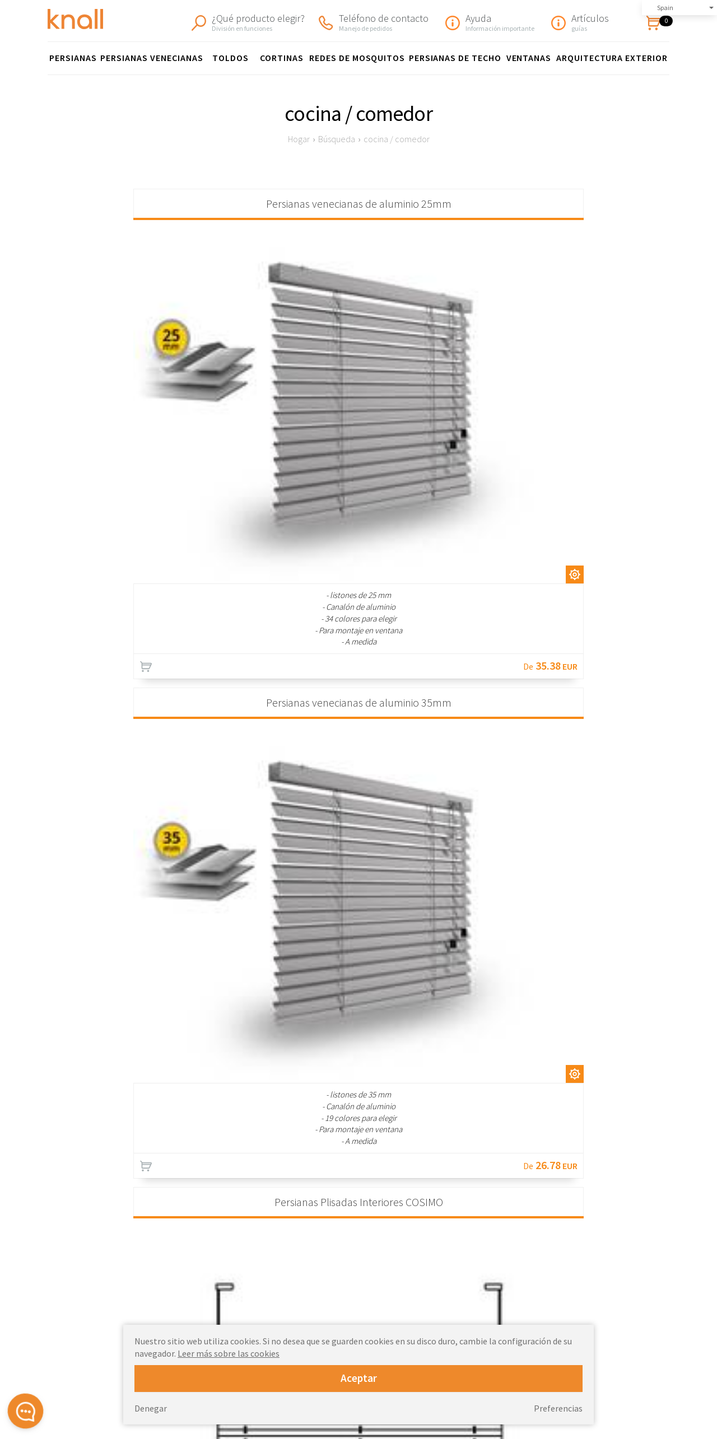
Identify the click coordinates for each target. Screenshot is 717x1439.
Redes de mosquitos (357, 57)
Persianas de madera (373, 1257)
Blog (505, 1316)
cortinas (282, 57)
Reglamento (518, 1257)
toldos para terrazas (372, 1304)
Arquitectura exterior (612, 57)
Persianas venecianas (151, 57)
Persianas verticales (372, 1281)
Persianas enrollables (374, 1245)
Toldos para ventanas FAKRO (387, 1292)
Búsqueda (336, 138)
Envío (506, 1269)
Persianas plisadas (369, 1233)
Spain (665, 7)
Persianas (73, 57)
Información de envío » (624, 1120)
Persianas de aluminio (374, 1269)
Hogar (299, 138)
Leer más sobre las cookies (229, 1353)
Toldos (230, 57)
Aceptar (359, 1378)
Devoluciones (520, 1281)
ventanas (529, 57)
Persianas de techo (455, 57)
